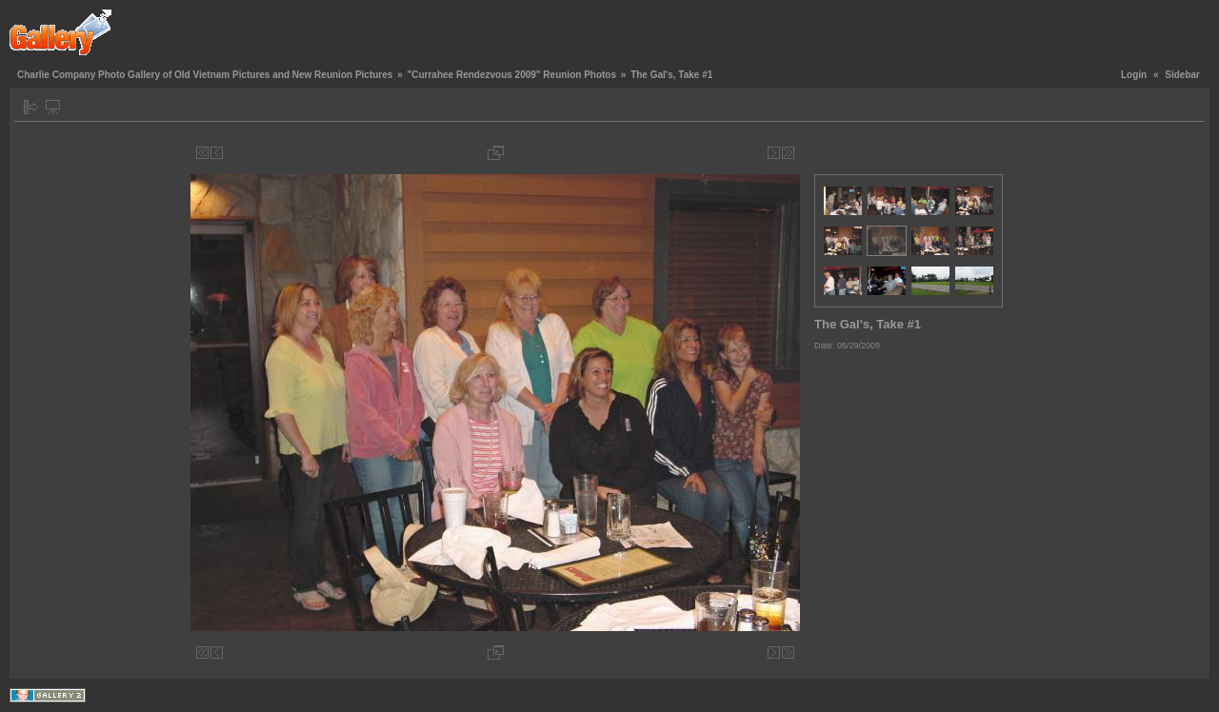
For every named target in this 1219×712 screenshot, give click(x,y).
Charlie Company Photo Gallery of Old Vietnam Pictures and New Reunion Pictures (204, 74)
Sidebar (1182, 74)
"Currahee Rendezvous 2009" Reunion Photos (511, 74)
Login (1134, 74)
